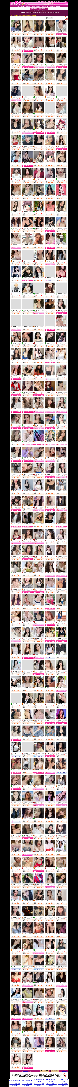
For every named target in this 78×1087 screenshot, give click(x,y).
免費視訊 (19, 31)
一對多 (20, 244)
